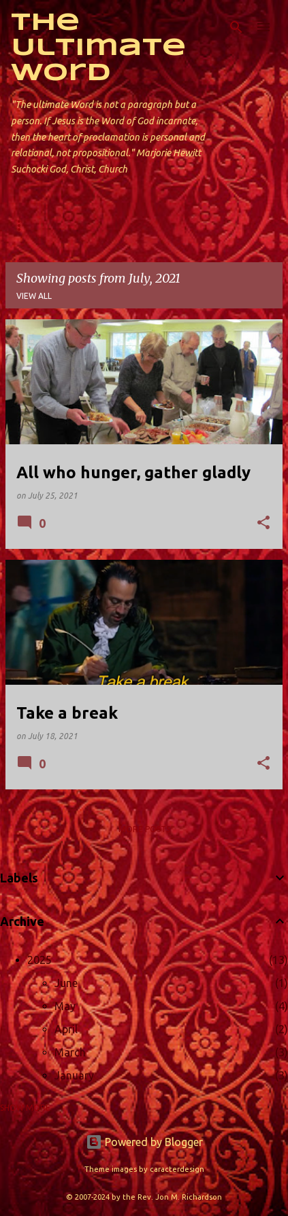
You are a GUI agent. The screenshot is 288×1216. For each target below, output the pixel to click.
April (66, 1029)
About (82, 225)
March (70, 1052)
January (74, 1075)
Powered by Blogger (144, 1142)
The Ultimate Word (98, 48)
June (66, 983)
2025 (39, 960)
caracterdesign (177, 1169)
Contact (148, 225)
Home (24, 225)
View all (34, 295)
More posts (144, 829)
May (65, 1006)
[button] (263, 523)
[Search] (236, 27)
